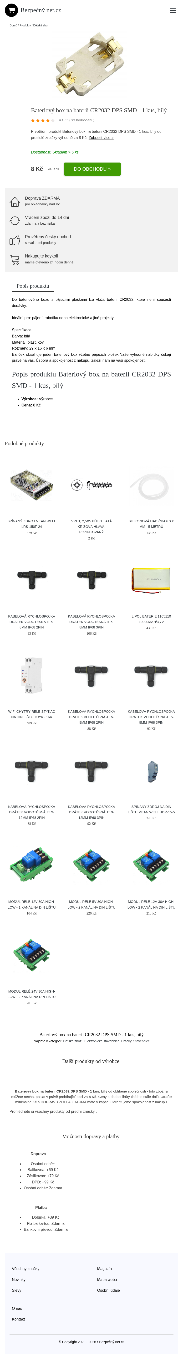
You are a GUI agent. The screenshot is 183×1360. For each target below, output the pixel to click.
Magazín (104, 1269)
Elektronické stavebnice (101, 1041)
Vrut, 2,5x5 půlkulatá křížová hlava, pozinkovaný (91, 526)
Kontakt (18, 1319)
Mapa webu (107, 1280)
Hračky (126, 1041)
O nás (17, 1308)
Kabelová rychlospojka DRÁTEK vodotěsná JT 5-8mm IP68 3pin (151, 717)
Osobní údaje (108, 1290)
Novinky (18, 1280)
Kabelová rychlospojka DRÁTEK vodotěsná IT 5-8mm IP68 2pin (31, 621)
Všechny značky (26, 1269)
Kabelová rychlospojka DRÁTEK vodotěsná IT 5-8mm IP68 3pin (91, 621)
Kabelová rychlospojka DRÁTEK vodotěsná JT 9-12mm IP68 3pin (91, 812)
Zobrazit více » (101, 138)
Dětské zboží (41, 25)
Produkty (25, 25)
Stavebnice (141, 1041)
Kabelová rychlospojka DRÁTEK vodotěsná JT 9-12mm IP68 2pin (31, 812)
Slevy (16, 1290)
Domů (13, 25)
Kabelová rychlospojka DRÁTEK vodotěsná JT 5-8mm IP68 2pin (91, 717)
